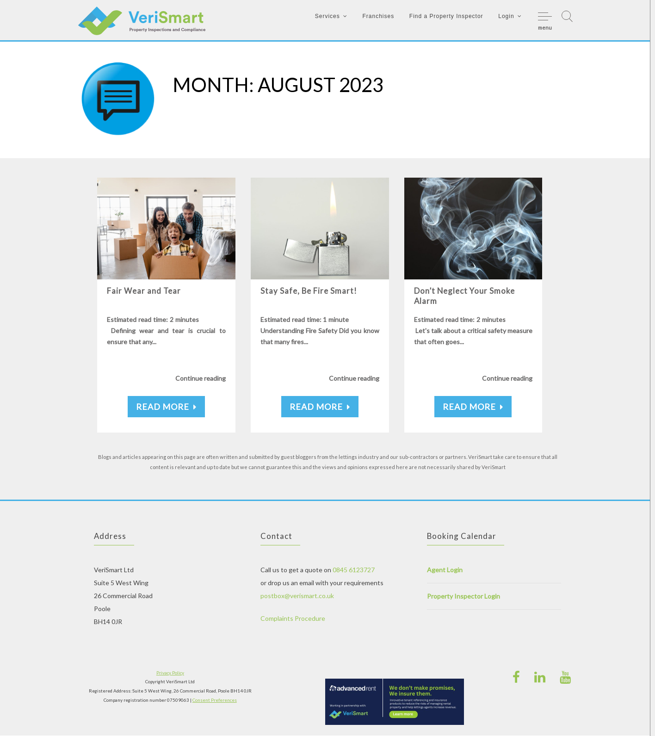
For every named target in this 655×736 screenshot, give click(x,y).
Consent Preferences (214, 700)
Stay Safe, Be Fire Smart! (309, 291)
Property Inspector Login (463, 596)
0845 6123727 (354, 570)
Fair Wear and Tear (144, 291)
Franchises (378, 16)
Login (506, 16)
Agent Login (445, 570)
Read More (166, 407)
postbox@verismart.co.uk (297, 596)
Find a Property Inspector (446, 16)
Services (327, 16)
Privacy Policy (170, 673)
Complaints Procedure (292, 619)
